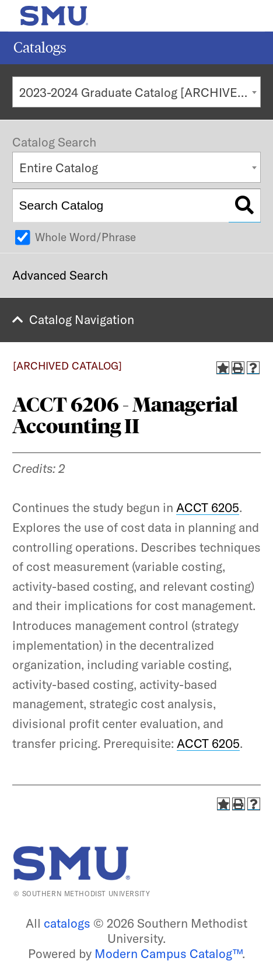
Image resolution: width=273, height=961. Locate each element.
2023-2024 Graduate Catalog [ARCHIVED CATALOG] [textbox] (140, 92)
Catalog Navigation (81, 319)
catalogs (67, 923)
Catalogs (39, 48)
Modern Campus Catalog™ (168, 953)
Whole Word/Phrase (85, 237)
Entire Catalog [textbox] (58, 167)
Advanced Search (60, 275)
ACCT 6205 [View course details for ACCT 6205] (207, 507)
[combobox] (136, 91)
